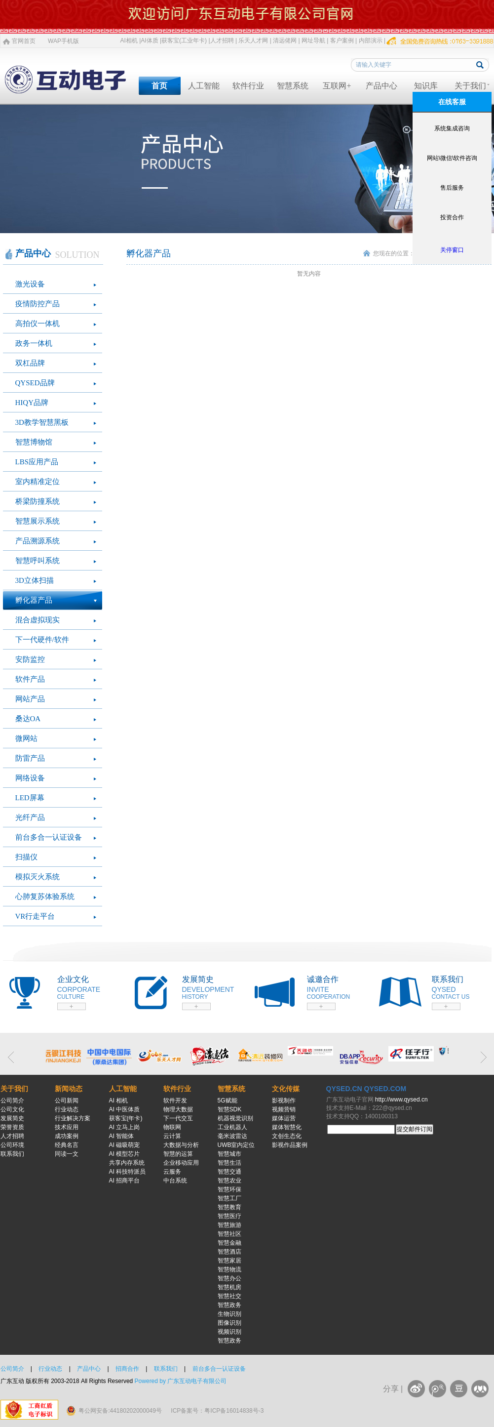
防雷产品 (30, 758)
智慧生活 (229, 1162)
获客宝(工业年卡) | (185, 40)
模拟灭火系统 (37, 877)
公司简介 (12, 1100)
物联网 (172, 1127)
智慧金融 (229, 1242)
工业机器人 (232, 1127)
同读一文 (66, 1153)
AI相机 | (130, 40)
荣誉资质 (12, 1127)
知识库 (426, 86)
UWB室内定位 (236, 1145)
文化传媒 (286, 1089)
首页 (159, 86)
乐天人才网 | (254, 40)
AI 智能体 (121, 1136)
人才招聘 (12, 1136)
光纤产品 (30, 817)
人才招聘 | (223, 40)
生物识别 (229, 1313)
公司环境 (12, 1145)
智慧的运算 (178, 1153)
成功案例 (66, 1136)
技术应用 (66, 1127)
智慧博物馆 (33, 442)
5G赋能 (227, 1100)
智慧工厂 (229, 1198)
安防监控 (30, 659)
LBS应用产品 (37, 462)
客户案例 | (343, 40)
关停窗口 (452, 249)
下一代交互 (178, 1118)
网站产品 (30, 699)
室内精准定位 (37, 482)
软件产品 (30, 679)
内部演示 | (372, 40)
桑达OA (28, 719)
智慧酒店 (229, 1251)
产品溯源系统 (37, 541)
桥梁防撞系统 (37, 501)
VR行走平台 (35, 916)
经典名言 (66, 1145)
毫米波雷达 (232, 1136)
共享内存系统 (127, 1162)
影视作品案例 (289, 1145)
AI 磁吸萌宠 (124, 1145)
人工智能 (204, 86)
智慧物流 (229, 1269)
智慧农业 (229, 1180)
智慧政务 (229, 1305)
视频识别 (229, 1331)
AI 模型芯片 (124, 1153)
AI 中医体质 (124, 1109)
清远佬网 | (286, 40)
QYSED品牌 (35, 383)
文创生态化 (287, 1136)
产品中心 (381, 86)
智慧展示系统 (37, 521)
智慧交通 (229, 1171)
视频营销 (284, 1109)
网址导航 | (315, 40)
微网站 (26, 738)
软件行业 (248, 86)
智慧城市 (229, 1153)
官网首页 (24, 41)
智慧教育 (229, 1207)
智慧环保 (229, 1189)
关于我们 (470, 86)
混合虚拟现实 (37, 620)
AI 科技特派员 (127, 1171)
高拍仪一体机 (37, 323)
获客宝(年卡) (126, 1118)
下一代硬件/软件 (42, 640)
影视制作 (284, 1100)
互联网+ (337, 86)
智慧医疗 (229, 1216)
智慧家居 (229, 1260)
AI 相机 (118, 1100)
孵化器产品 (33, 600)
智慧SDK (230, 1109)
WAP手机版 (63, 41)
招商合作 (127, 1368)
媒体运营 (284, 1118)
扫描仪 (26, 857)
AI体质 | (151, 40)
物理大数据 (178, 1109)
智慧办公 (229, 1278)
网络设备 (30, 778)
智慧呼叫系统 (37, 561)
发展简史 (12, 1118)
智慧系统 (292, 86)
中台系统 (175, 1180)
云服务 (172, 1171)
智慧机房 (229, 1287)
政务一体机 (33, 343)
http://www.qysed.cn (401, 1099)
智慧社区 (229, 1233)
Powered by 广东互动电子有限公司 (181, 1381)
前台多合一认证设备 (48, 837)
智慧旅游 (229, 1225)
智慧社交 (229, 1296)
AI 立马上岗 (124, 1127)
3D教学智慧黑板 (42, 422)
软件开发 (175, 1100)
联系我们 (12, 1153)
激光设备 (30, 284)
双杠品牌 (30, 363)
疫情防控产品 (37, 304)
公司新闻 (66, 1100)
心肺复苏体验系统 (45, 896)
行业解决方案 (72, 1118)
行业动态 (66, 1109)
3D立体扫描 (34, 580)
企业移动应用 (181, 1162)
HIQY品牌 (32, 403)
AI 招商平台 (124, 1180)
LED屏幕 (29, 798)
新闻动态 (68, 1089)
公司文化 (12, 1109)
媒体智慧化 (287, 1127)
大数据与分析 (181, 1145)
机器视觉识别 (235, 1118)
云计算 (172, 1136)
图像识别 (229, 1322)
